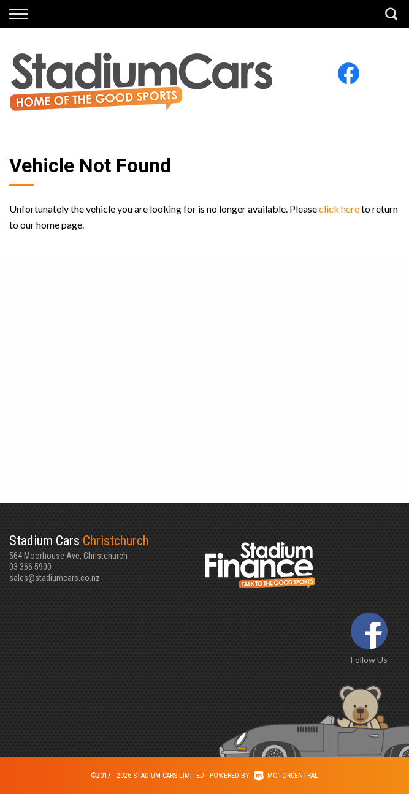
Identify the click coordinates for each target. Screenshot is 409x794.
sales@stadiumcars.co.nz (54, 578)
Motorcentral (286, 775)
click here (339, 208)
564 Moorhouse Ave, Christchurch (107, 546)
